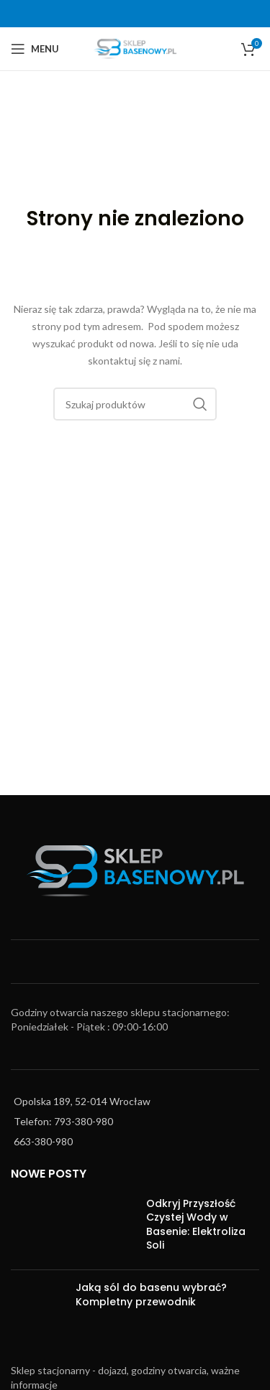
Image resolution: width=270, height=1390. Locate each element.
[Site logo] (135, 48)
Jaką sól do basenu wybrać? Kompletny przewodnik (151, 1294)
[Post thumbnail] (73, 1228)
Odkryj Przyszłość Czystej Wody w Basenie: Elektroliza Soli (196, 1224)
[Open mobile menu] (35, 48)
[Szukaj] (135, 404)
